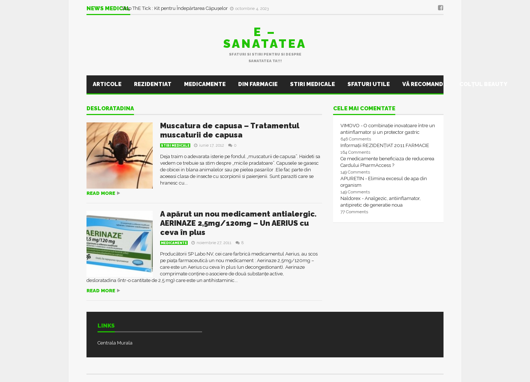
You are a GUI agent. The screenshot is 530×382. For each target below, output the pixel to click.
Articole (107, 84)
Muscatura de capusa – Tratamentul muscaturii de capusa (229, 130)
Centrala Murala (115, 343)
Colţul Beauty (483, 84)
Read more (100, 193)
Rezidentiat (153, 84)
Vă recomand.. (424, 84)
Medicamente (205, 84)
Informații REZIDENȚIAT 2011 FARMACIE (384, 145)
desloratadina (110, 109)
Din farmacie (258, 84)
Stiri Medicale (312, 84)
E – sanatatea (265, 37)
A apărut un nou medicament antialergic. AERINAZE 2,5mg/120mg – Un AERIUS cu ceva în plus (238, 223)
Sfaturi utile (368, 84)
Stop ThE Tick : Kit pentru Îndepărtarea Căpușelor (175, 8)
